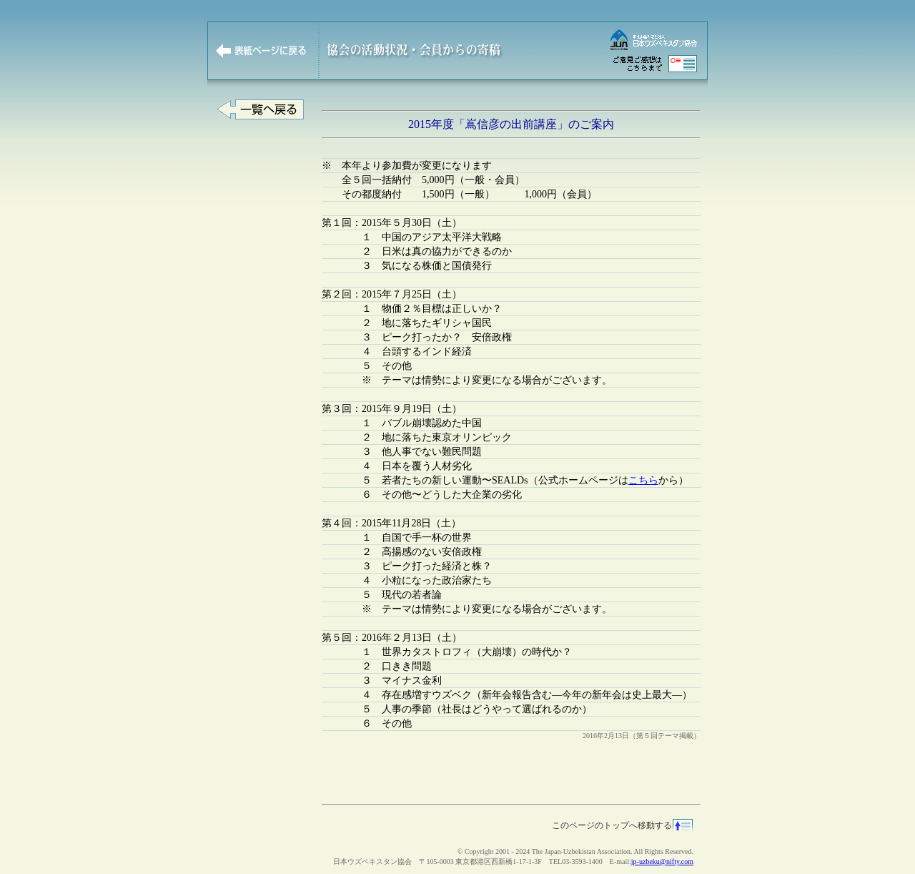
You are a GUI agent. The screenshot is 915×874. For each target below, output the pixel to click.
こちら (643, 480)
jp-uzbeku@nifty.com (662, 861)
